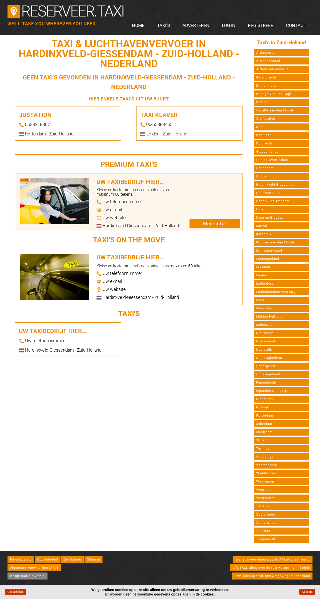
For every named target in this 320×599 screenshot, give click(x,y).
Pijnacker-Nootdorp (271, 391)
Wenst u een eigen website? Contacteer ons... (273, 559)
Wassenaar (265, 481)
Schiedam (264, 424)
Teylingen (264, 448)
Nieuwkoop (265, 333)
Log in (229, 25)
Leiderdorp (264, 283)
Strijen (261, 440)
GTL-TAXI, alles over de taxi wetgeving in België (271, 568)
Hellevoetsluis (268, 193)
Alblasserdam (267, 52)
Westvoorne (266, 498)
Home (138, 25)
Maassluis (264, 308)
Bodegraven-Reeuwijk (273, 94)
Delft (260, 127)
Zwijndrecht (266, 539)
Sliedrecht (264, 432)
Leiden (261, 275)
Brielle (261, 102)
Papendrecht (266, 382)
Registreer (261, 25)
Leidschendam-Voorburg (276, 292)
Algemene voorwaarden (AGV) (34, 568)
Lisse (260, 300)
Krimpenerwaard (269, 250)
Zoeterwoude (267, 523)
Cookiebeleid (47, 559)
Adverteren (196, 25)
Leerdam (263, 267)
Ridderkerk (265, 399)
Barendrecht (266, 77)
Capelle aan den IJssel (274, 110)
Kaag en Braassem (271, 217)
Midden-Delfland (269, 316)
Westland (264, 490)
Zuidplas (263, 531)
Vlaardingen (266, 457)
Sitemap (93, 559)
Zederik (262, 506)
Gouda (261, 176)
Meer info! (214, 223)
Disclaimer (72, 559)
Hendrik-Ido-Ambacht (273, 201)
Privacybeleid (21, 559)
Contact (296, 25)
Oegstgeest (265, 366)
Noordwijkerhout (269, 358)
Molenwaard (266, 325)
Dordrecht (264, 143)
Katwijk (262, 226)
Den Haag (264, 135)
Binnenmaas (266, 85)
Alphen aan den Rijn (272, 69)
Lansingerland (267, 259)
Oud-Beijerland (268, 374)
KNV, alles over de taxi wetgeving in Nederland (272, 576)
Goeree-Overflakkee (272, 160)
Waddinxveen (267, 473)
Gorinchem (265, 168)
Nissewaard (265, 341)
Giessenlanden (268, 151)
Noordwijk (264, 349)
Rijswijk (262, 407)
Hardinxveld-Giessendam (276, 184)
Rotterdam (264, 415)
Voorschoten (266, 465)
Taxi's (163, 25)
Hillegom (263, 209)
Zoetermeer (265, 514)
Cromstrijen (265, 118)
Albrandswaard (268, 61)
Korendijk (263, 234)
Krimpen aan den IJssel (275, 242)
